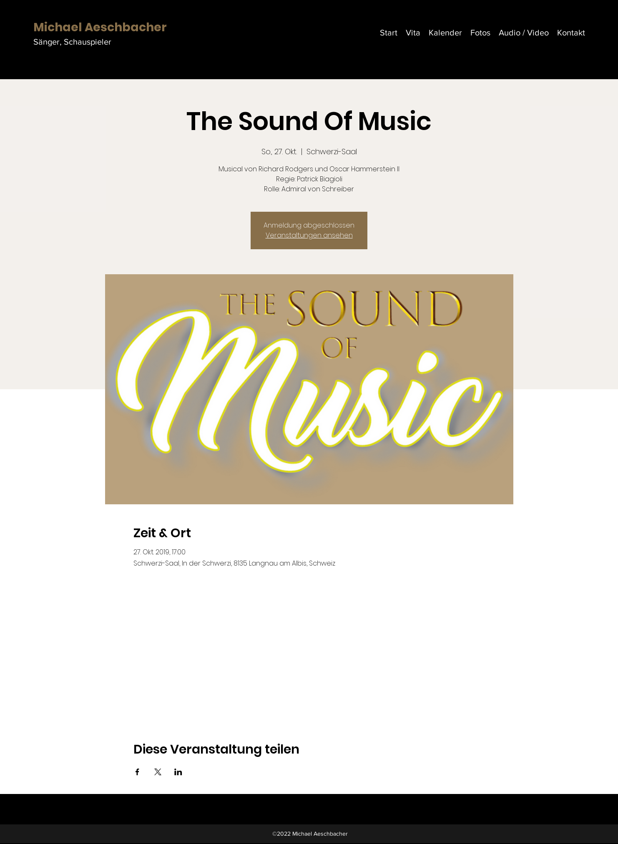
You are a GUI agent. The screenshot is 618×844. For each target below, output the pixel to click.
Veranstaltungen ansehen (309, 235)
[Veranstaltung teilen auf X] (158, 772)
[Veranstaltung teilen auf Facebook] (137, 772)
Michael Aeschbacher (100, 27)
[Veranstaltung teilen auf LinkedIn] (178, 772)
